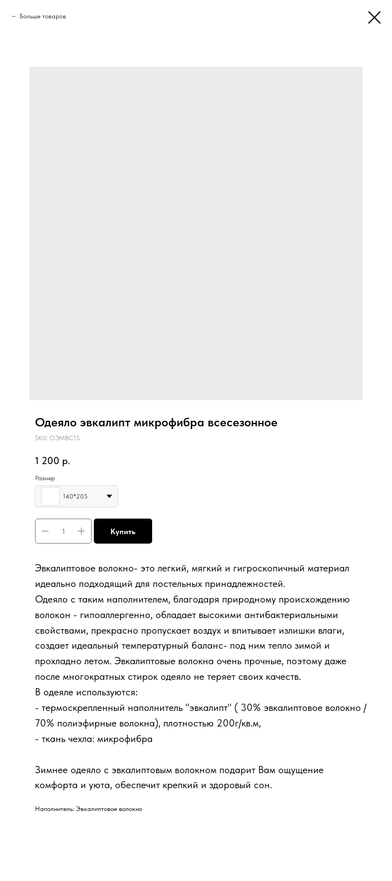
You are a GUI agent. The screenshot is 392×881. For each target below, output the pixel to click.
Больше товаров (42, 16)
